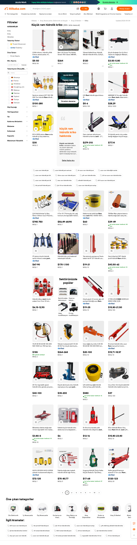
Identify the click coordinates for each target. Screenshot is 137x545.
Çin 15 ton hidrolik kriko (63, 185)
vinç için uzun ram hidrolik (16, 536)
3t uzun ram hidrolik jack (85, 170)
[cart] (105, 9)
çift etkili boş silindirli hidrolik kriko (111, 526)
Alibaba (34, 21)
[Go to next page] (99, 493)
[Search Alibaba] (54, 8)
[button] (77, 8)
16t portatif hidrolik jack (41, 185)
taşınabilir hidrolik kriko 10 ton (90, 536)
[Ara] (84, 8)
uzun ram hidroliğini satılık (107, 170)
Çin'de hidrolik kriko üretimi (17, 531)
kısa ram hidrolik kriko (63, 180)
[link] (134, 523)
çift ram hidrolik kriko (88, 175)
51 (94, 492)
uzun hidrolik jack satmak (62, 170)
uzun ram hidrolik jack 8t (42, 180)
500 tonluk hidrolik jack (62, 531)
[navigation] (17, 257)
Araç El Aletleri (76, 21)
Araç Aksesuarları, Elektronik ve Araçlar (54, 21)
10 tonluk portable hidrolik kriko (64, 536)
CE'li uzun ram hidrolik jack (105, 180)
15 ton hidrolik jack (113, 536)
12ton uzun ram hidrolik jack (65, 175)
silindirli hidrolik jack (83, 180)
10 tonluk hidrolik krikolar (41, 531)
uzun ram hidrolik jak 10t (42, 175)
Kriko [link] (86, 21)
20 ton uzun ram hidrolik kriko (110, 175)
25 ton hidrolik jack (83, 531)
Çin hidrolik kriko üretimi (103, 531)
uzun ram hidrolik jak (41, 170)
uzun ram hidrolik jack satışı (86, 185)
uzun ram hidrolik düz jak (40, 536)
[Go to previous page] (63, 493)
